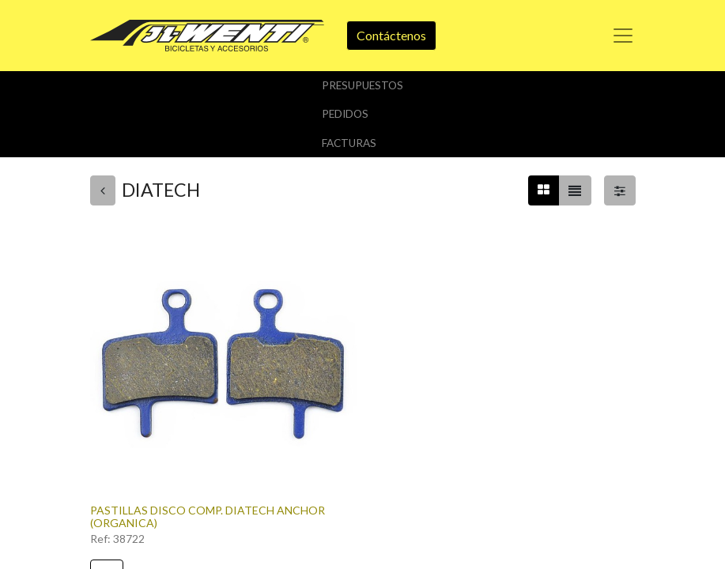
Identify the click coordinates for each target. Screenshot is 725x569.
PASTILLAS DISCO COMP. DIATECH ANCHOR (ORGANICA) (207, 516)
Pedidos (345, 113)
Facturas (349, 143)
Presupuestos (362, 85)
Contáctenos (391, 35)
